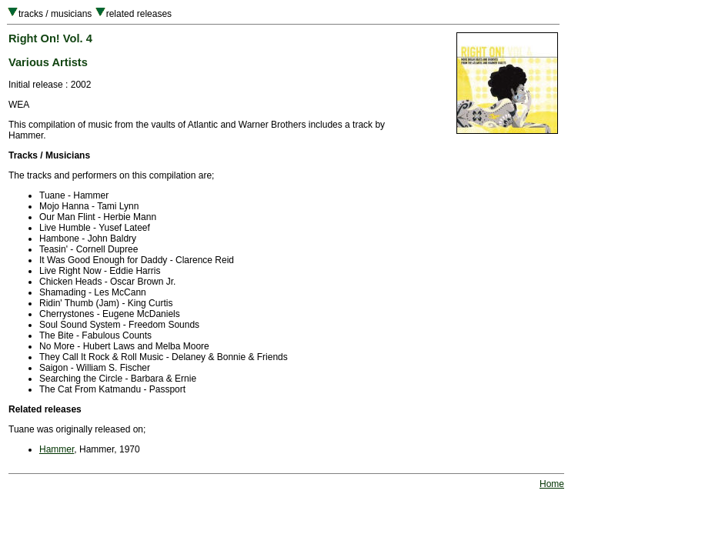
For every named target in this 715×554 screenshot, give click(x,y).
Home (552, 484)
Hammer (56, 449)
